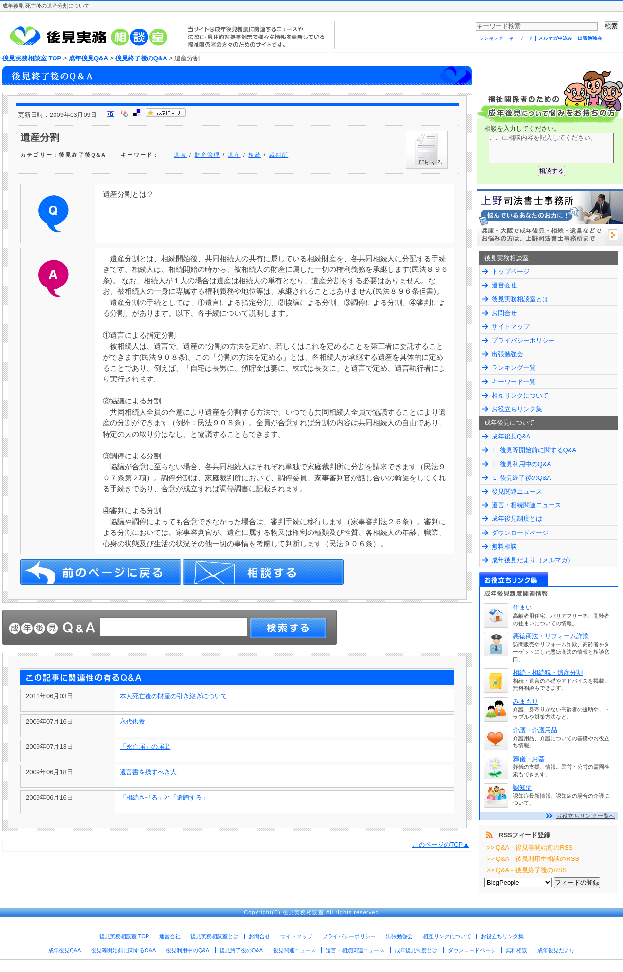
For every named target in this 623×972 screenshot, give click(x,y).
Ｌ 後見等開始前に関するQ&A (534, 450)
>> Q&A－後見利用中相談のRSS (533, 858)
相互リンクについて (520, 395)
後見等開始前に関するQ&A (123, 950)
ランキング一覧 (514, 367)
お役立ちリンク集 (517, 409)
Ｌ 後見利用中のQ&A (521, 464)
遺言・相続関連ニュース (526, 505)
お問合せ (504, 313)
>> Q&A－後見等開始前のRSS (530, 847)
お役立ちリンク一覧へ (585, 816)
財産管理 (207, 155)
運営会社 (504, 285)
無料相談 (504, 546)
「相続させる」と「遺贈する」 (164, 797)
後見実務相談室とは (520, 299)
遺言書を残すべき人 (148, 772)
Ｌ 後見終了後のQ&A (521, 477)
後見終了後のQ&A (141, 58)
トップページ (511, 271)
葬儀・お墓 (529, 758)
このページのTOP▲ (440, 844)
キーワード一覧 (514, 381)
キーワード (521, 38)
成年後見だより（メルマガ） (533, 560)
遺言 (180, 155)
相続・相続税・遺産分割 (548, 672)
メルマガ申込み (555, 38)
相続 (254, 155)
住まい (522, 607)
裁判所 (279, 155)
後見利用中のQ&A (187, 950)
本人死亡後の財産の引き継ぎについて (173, 696)
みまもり (525, 701)
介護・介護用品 (535, 730)
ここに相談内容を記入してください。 (551, 148)
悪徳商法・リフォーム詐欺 (551, 636)
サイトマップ (511, 326)
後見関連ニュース (517, 491)
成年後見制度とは (517, 518)
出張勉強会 (590, 38)
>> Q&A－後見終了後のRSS (527, 870)
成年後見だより (556, 950)
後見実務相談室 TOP (31, 58)
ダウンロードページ (520, 532)
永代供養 (132, 721)
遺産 (234, 155)
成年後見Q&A (88, 58)
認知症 (522, 787)
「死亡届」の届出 (145, 746)
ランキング (491, 38)
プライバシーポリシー (523, 340)
